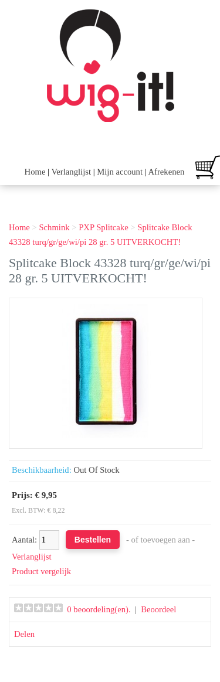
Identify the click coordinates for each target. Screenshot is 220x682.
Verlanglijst (71, 171)
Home (35, 171)
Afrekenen (166, 171)
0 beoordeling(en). (98, 609)
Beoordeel (158, 609)
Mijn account (120, 171)
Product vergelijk (41, 571)
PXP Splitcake (103, 227)
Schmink (54, 227)
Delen (24, 634)
